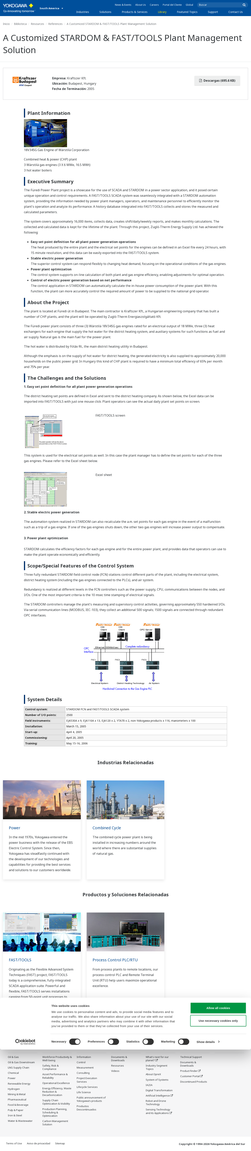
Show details (206, 1143)
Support (213, 12)
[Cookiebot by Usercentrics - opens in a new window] (25, 1143)
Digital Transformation (159, 1090)
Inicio (6, 24)
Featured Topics (187, 12)
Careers (154, 4)
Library (162, 12)
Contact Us (235, 12)
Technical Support (191, 1057)
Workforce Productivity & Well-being (57, 1058)
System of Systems (157, 1079)
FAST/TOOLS (20, 959)
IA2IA (149, 1085)
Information (84, 1063)
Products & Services (134, 12)
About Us (140, 4)
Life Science (84, 1098)
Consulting (83, 1078)
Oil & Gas (13, 1057)
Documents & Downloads (119, 1058)
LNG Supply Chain (18, 1067)
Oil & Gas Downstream (21, 1062)
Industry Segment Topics (156, 1067)
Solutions (105, 12)
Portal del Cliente (172, 4)
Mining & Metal (16, 1094)
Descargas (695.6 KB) (217, 80)
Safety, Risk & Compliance (50, 1067)
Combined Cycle (107, 827)
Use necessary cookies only (218, 1122)
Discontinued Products (193, 1081)
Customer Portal (190, 1076)
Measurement (85, 1073)
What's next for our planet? (157, 1058)
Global (189, 4)
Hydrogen (14, 1089)
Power (15, 827)
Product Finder (188, 1071)
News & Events (123, 4)
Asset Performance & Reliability (55, 1076)
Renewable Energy (19, 1083)
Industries (82, 12)
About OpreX (153, 1074)
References (55, 24)
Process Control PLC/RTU (116, 959)
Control (81, 1068)
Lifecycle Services (87, 1093)
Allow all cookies (218, 1109)
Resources (37, 24)
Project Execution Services (87, 1085)
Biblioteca (20, 24)
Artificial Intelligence (158, 1096)
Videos (115, 1071)
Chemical (13, 1073)
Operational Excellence (56, 1083)
